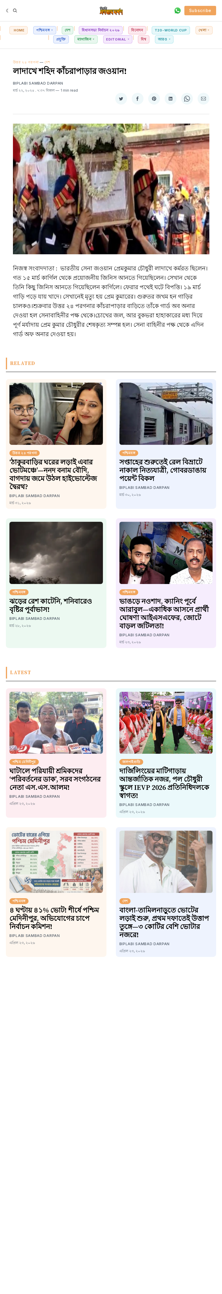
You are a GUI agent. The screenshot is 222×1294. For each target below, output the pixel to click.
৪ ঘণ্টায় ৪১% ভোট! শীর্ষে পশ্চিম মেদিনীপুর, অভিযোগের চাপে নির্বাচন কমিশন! (54, 918)
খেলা (202, 30)
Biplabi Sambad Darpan (38, 83)
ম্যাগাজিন (84, 39)
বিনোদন (137, 30)
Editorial (116, 39)
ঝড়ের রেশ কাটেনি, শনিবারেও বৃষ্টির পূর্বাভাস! (50, 605)
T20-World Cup (171, 30)
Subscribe (200, 10)
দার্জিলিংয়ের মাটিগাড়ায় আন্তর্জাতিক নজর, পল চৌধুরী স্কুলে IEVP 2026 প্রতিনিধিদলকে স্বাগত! (164, 783)
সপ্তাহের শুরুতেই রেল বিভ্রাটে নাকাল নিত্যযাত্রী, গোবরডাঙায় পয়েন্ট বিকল (162, 470)
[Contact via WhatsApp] (177, 10)
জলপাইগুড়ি (131, 762)
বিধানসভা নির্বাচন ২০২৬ (101, 30)
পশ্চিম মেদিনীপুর (24, 762)
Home (18, 30)
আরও (162, 39)
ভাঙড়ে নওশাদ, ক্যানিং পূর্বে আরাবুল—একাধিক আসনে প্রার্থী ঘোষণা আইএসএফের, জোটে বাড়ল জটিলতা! (164, 614)
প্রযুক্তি (61, 39)
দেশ (67, 30)
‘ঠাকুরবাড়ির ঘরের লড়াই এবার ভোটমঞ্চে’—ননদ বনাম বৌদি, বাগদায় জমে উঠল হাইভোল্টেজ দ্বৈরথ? (53, 475)
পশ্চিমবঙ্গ (43, 30)
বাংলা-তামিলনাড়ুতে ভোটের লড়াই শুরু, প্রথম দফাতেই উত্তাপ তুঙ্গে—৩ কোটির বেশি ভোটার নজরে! (164, 923)
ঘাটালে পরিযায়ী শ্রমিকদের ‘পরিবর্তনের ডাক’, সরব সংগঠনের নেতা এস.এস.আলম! (55, 779)
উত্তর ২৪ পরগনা (26, 62)
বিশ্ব (143, 39)
